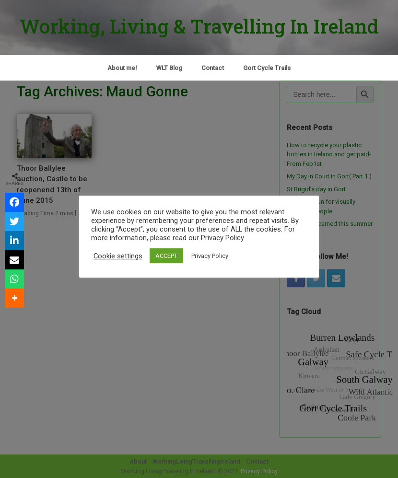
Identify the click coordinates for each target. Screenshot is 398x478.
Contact (212, 67)
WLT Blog (169, 67)
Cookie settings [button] (118, 256)
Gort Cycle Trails (267, 67)
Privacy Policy (209, 255)
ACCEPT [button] (166, 255)
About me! (122, 67)
